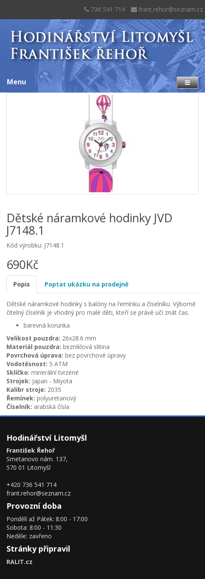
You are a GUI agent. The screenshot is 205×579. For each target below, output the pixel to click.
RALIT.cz (19, 562)
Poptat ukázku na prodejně (86, 284)
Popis (21, 284)
